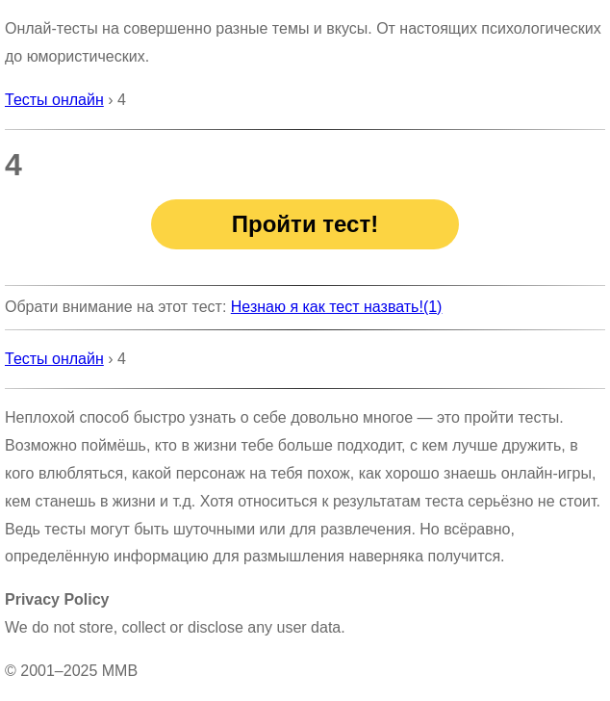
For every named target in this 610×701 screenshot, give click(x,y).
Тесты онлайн (54, 99)
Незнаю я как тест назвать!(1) (337, 307)
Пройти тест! (305, 224)
